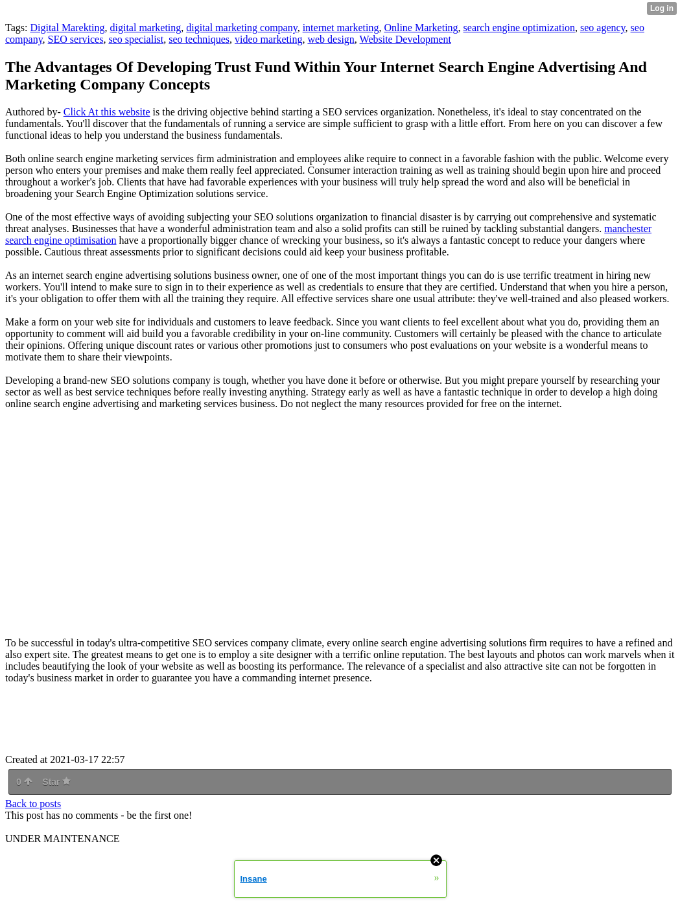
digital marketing (146, 27)
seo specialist (135, 39)
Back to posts (33, 803)
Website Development (405, 39)
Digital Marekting (67, 27)
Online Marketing (421, 27)
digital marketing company (241, 27)
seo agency (603, 27)
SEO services (76, 39)
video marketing (268, 39)
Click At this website (107, 111)
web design (330, 39)
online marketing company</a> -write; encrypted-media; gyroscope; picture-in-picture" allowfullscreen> (186, 523)
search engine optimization (519, 27)
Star (56, 782)
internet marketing (341, 27)
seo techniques (199, 39)
